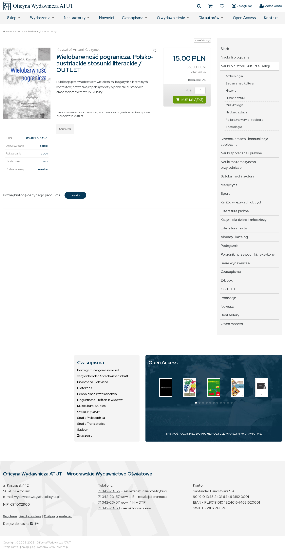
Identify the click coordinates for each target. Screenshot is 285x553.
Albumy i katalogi (235, 237)
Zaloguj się (242, 6)
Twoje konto (10, 547)
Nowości (106, 17)
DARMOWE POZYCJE (210, 433)
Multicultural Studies (91, 406)
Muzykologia (234, 105)
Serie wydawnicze (235, 263)
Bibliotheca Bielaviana (92, 382)
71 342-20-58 (109, 508)
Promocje (228, 297)
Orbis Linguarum (88, 412)
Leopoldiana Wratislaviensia (97, 394)
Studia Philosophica (91, 418)
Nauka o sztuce (236, 112)
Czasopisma (132, 17)
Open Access (244, 17)
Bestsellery (230, 315)
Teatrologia (234, 127)
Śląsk (225, 48)
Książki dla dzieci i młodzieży (243, 219)
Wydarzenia (40, 17)
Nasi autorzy (75, 17)
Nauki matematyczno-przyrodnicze (239, 164)
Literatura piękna (235, 211)
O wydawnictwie (171, 17)
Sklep (11, 17)
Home (9, 31)
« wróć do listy (202, 40)
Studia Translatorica (91, 424)
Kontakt (271, 17)
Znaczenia (84, 435)
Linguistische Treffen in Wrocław (100, 400)
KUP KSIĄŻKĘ (189, 99)
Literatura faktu (234, 228)
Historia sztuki (235, 98)
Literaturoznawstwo (66, 112)
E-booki (227, 280)
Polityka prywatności (58, 516)
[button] (196, 403)
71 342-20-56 (109, 491)
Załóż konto (270, 6)
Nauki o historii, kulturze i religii (40, 31)
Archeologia (234, 76)
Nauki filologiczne (235, 57)
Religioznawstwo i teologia (244, 120)
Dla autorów (209, 17)
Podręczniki (230, 245)
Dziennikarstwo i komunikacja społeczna (244, 141)
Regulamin (10, 516)
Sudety (82, 429)
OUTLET (78, 116)
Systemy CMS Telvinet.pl (52, 547)
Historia (231, 90)
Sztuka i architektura (237, 176)
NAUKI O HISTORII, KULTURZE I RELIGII (99, 112)
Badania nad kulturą (131, 112)
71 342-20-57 (109, 496)
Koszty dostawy (30, 516)
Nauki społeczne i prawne (241, 153)
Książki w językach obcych (241, 202)
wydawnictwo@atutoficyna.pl (37, 496)
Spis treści (65, 129)
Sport (225, 193)
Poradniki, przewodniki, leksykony (248, 254)
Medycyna (229, 185)
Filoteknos (84, 388)
